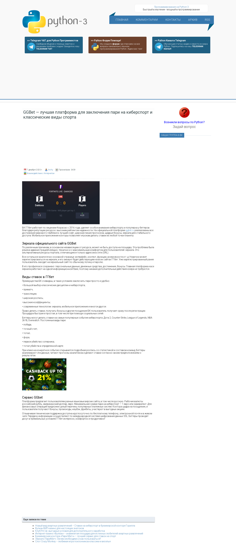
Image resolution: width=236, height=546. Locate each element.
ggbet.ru (130, 230)
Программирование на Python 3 (171, 7)
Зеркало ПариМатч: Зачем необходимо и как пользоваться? (68, 538)
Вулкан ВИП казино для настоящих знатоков (59, 528)
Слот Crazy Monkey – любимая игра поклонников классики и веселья (73, 541)
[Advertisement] (118, 76)
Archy (50, 170)
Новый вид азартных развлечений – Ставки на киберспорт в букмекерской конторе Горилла (85, 525)
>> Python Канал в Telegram (170, 40)
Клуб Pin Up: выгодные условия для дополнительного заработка (70, 531)
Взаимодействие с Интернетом (40, 173)
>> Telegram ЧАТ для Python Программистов (52, 40)
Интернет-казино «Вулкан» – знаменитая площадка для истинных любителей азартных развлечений (89, 533)
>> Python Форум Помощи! (106, 40)
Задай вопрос (184, 127)
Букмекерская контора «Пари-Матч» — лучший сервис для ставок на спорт (75, 536)
